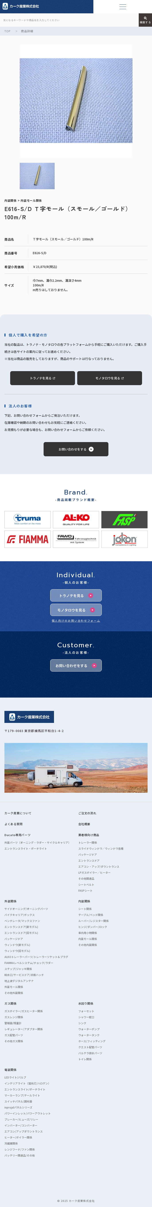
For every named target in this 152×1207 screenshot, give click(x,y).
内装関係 (84, 901)
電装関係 (10, 1070)
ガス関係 (10, 1003)
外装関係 (10, 901)
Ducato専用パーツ (17, 835)
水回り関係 (85, 1003)
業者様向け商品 (89, 835)
